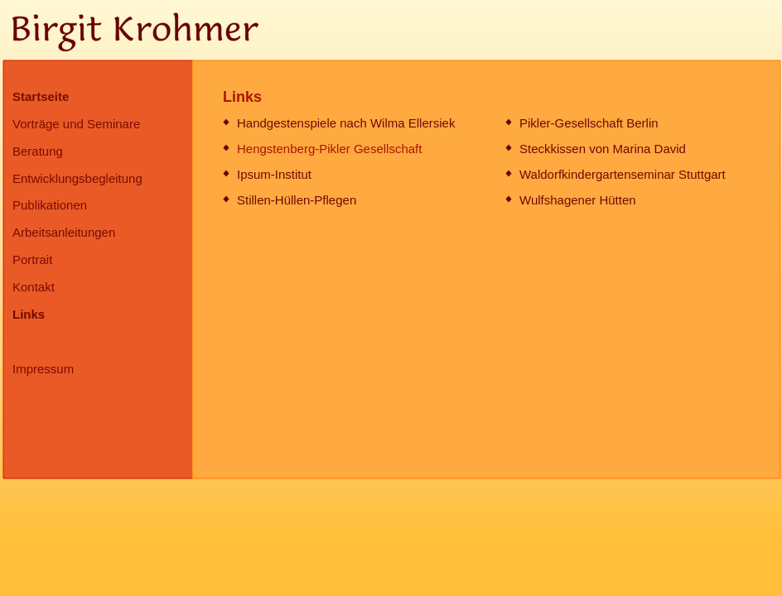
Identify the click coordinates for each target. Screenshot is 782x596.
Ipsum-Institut (274, 174)
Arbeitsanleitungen (63, 232)
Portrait (32, 259)
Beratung (37, 151)
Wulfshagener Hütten (577, 200)
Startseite (40, 96)
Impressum (43, 369)
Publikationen (49, 205)
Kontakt (33, 287)
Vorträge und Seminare (76, 124)
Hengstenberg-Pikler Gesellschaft (329, 149)
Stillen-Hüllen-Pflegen (296, 200)
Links (28, 314)
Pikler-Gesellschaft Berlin (589, 123)
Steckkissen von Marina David (602, 149)
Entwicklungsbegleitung (77, 178)
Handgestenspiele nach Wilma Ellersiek (346, 123)
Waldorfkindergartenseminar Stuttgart (622, 174)
